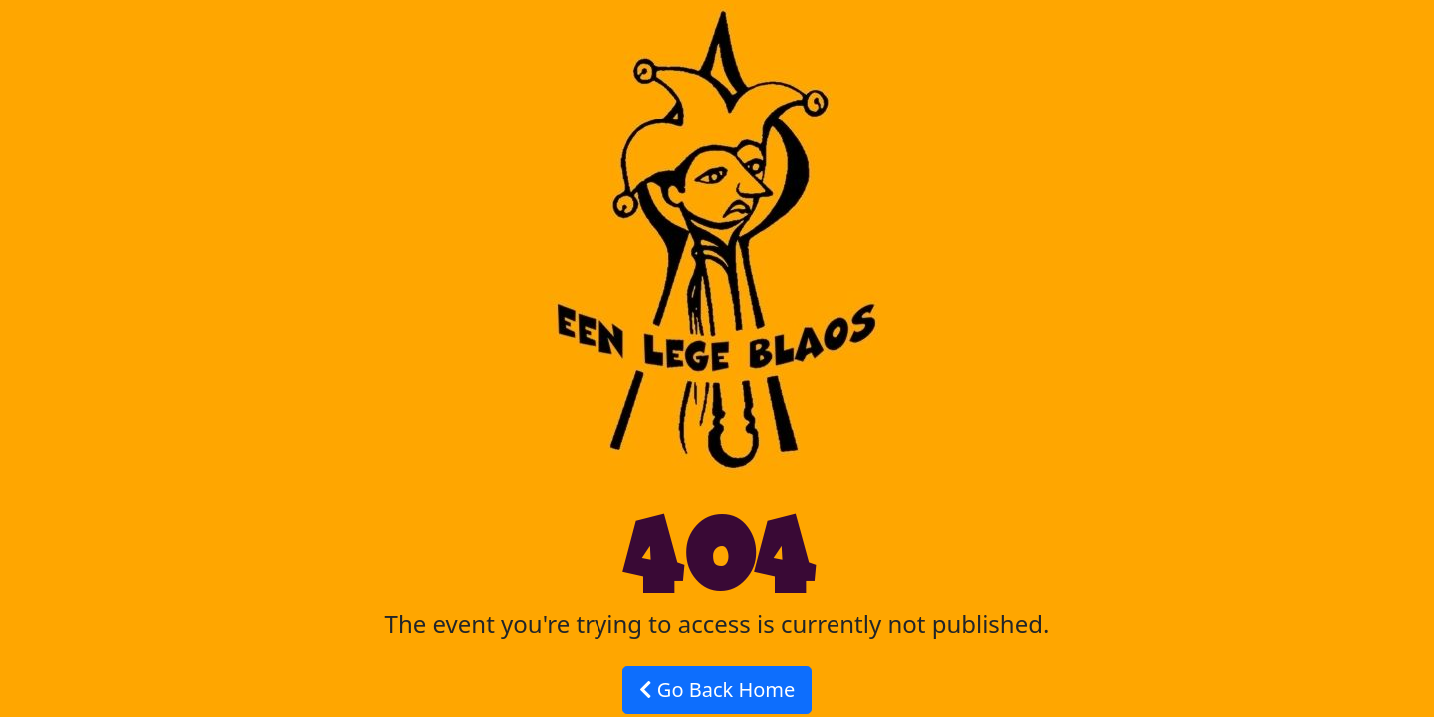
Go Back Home (717, 689)
